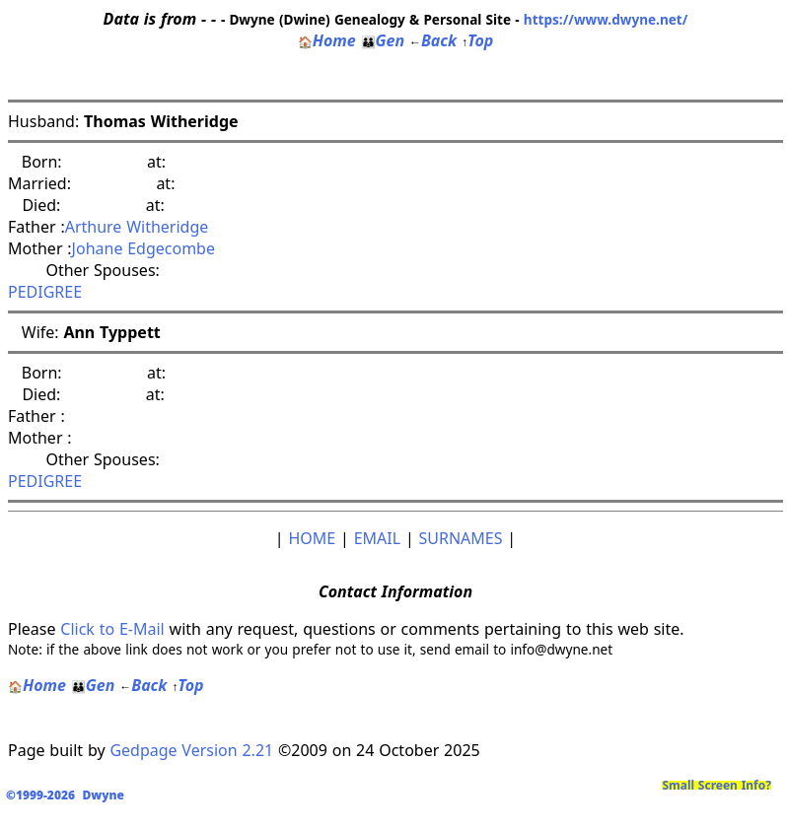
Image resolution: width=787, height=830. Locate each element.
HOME (311, 538)
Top (477, 40)
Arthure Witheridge (137, 227)
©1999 (69, 795)
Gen (383, 40)
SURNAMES (461, 538)
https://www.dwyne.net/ (606, 19)
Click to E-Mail (112, 629)
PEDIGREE (45, 292)
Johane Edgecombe (143, 248)
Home (327, 40)
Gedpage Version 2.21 (191, 750)
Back (433, 40)
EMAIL (377, 538)
